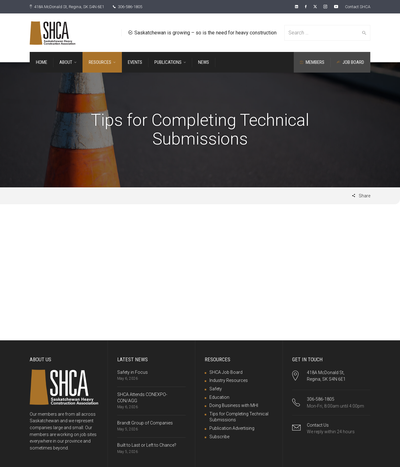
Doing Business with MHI (233, 405)
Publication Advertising (231, 427)
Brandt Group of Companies (145, 422)
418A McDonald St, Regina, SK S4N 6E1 (71, 6)
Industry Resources (228, 380)
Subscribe (219, 436)
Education (219, 396)
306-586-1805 (136, 6)
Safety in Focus (132, 371)
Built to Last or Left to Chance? (146, 444)
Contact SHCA (356, 6)
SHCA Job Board (225, 371)
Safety (215, 388)
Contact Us (318, 424)
